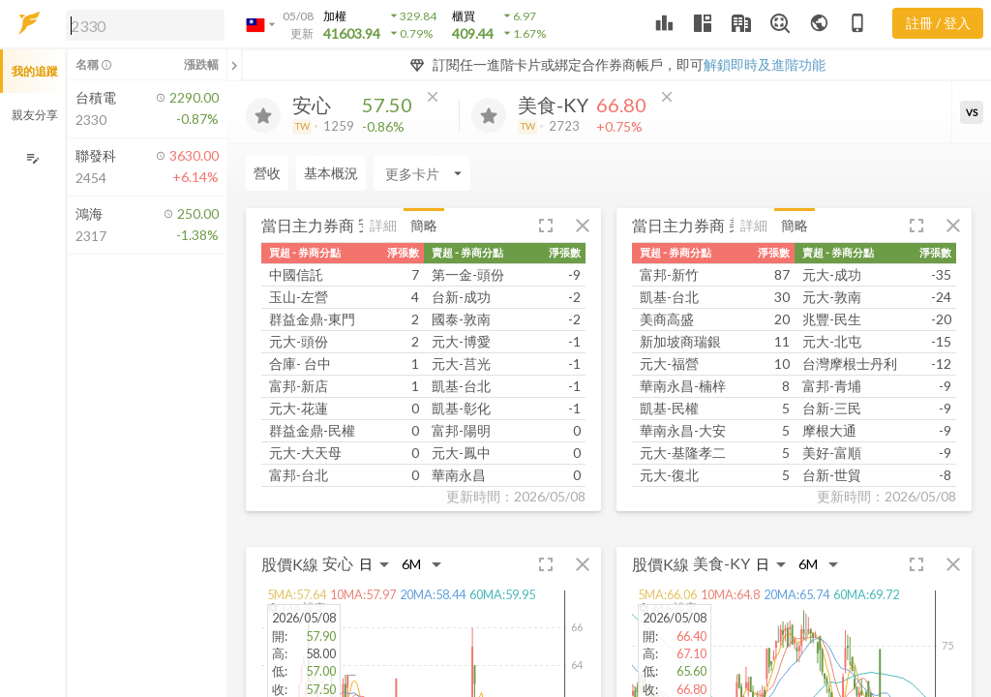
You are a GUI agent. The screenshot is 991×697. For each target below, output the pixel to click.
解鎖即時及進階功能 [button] (765, 64)
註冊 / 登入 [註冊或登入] (938, 23)
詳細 (383, 225)
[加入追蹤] (263, 115)
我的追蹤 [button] (35, 71)
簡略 (423, 225)
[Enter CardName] (422, 173)
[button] (141, 24)
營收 (267, 173)
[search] (145, 25)
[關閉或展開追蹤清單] (234, 64)
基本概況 (331, 173)
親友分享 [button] (35, 114)
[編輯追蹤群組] (32, 158)
